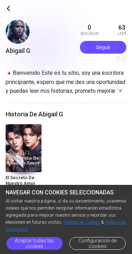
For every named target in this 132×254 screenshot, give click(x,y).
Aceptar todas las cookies (34, 243)
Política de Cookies (81, 222)
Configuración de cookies (97, 243)
